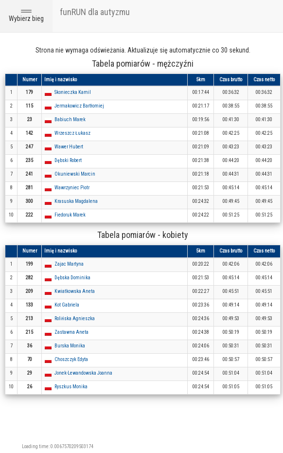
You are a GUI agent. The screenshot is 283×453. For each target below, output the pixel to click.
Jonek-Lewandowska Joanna (83, 373)
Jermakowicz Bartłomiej (79, 106)
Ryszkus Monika (71, 386)
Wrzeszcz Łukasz (72, 133)
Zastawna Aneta (71, 332)
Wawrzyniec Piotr (71, 187)
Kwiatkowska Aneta (74, 291)
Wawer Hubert (68, 146)
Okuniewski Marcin (74, 174)
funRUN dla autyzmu (95, 12)
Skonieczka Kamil (72, 92)
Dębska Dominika (72, 277)
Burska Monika (69, 345)
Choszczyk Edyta (71, 359)
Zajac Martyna (69, 264)
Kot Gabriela (66, 305)
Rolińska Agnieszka (74, 318)
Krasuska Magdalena (76, 201)
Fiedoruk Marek (70, 214)
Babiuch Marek (70, 119)
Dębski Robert (68, 160)
